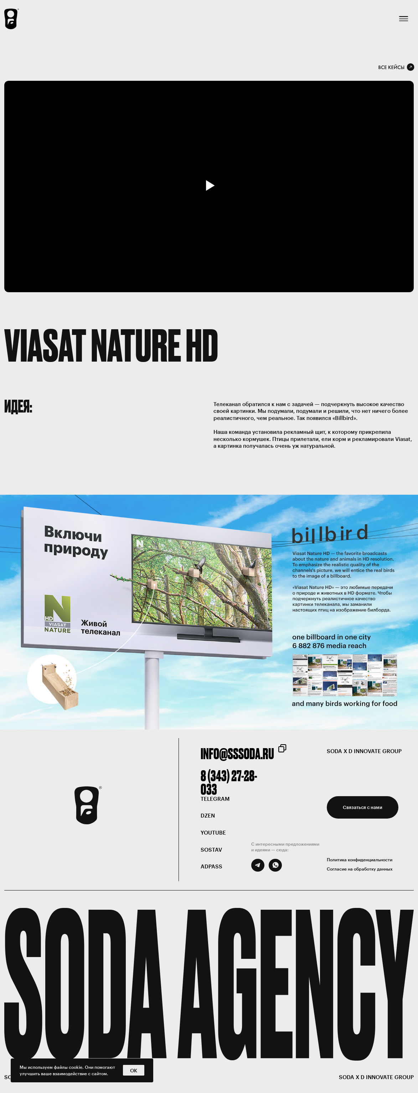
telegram (215, 799)
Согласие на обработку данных (360, 868)
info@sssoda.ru (237, 753)
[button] (363, 807)
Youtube (213, 833)
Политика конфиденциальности (359, 859)
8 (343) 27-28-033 (229, 782)
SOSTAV (211, 850)
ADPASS (211, 866)
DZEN (208, 816)
